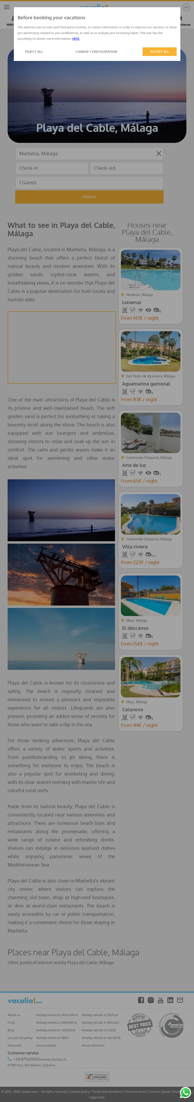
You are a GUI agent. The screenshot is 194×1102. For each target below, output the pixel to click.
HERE (76, 38)
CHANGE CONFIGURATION (96, 52)
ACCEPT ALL (159, 52)
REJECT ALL (34, 52)
